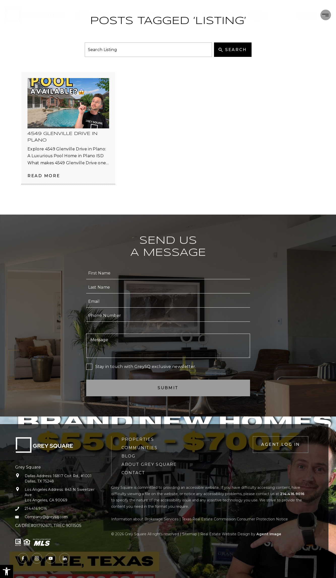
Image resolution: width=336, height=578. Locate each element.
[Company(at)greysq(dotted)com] (55, 517)
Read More (43, 175)
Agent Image (268, 534)
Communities (139, 14)
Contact (260, 14)
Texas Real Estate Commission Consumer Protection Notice (235, 519)
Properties (95, 14)
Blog (171, 14)
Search (233, 49)
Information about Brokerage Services (144, 519)
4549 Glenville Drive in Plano (62, 137)
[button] (6, 571)
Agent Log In (280, 444)
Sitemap (189, 534)
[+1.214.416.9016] (299, 15)
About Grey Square (213, 14)
